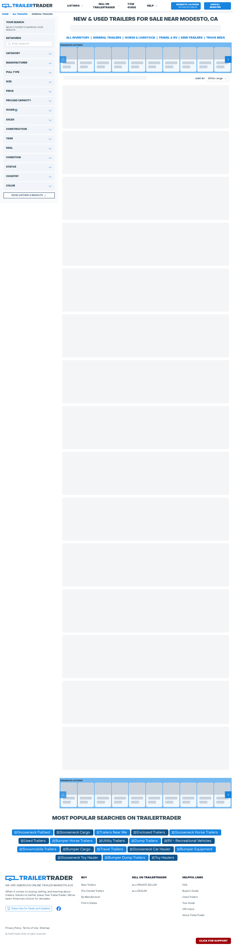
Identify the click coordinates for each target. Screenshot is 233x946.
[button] (186, 6)
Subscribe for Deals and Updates (28, 908)
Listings (75, 5)
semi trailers (192, 37)
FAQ (184, 885)
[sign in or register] (217, 6)
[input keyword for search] (29, 43)
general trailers (107, 37)
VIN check (188, 909)
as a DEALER (139, 891)
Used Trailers (190, 897)
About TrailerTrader (193, 915)
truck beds (215, 37)
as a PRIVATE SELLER (144, 885)
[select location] (186, 6)
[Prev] (63, 59)
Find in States (89, 903)
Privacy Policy (13, 928)
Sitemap (44, 928)
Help (152, 5)
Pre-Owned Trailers (92, 891)
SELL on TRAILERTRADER (106, 6)
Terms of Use (30, 928)
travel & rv (168, 37)
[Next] (228, 59)
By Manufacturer (90, 897)
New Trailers (88, 885)
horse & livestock (140, 37)
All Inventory (77, 37)
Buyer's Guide (190, 891)
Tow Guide (132, 6)
